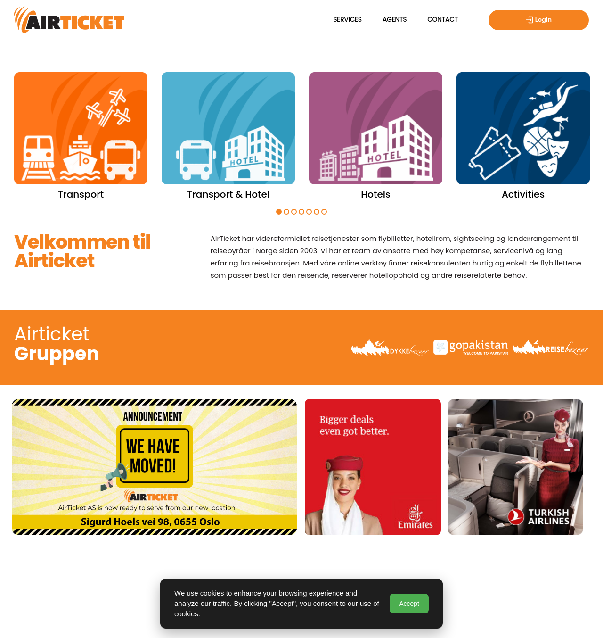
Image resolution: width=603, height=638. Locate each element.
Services (347, 19)
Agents (395, 19)
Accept (409, 603)
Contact (442, 19)
